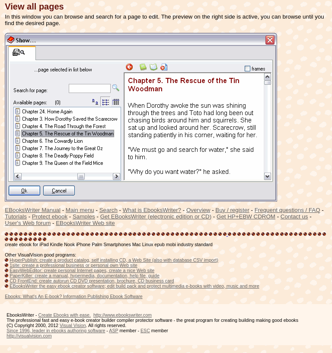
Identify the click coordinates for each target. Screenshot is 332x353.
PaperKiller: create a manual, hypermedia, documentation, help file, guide (85, 275)
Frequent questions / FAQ (287, 210)
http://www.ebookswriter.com (122, 315)
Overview (198, 210)
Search (108, 210)
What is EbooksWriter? (152, 210)
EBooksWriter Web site (85, 223)
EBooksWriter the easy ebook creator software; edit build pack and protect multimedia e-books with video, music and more (134, 286)
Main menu (80, 210)
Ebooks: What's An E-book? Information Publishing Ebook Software (73, 296)
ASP (113, 330)
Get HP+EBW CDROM (246, 216)
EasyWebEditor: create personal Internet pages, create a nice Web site (82, 270)
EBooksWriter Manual (33, 210)
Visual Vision (73, 325)
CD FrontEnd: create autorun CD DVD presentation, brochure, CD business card (92, 280)
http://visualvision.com (28, 335)
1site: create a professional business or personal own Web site (73, 265)
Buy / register (232, 210)
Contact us (294, 216)
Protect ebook (49, 216)
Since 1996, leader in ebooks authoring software (55, 330)
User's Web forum (28, 223)
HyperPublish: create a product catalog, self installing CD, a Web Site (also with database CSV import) (114, 260)
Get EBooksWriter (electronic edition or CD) (156, 216)
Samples (84, 216)
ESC (145, 330)
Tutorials (16, 216)
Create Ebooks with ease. (64, 315)
